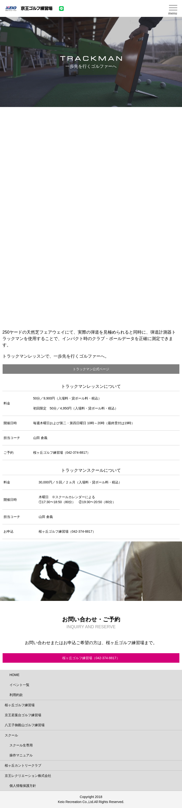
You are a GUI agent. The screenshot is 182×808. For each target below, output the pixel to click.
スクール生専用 (21, 745)
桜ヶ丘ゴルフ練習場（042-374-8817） (90, 658)
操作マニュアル (21, 755)
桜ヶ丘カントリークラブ (23, 765)
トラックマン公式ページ (91, 369)
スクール (11, 735)
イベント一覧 (19, 685)
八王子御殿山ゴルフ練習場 (25, 725)
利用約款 (16, 695)
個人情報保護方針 (22, 786)
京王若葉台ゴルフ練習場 (23, 715)
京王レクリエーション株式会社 (28, 776)
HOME (14, 675)
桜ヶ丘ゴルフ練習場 (20, 705)
